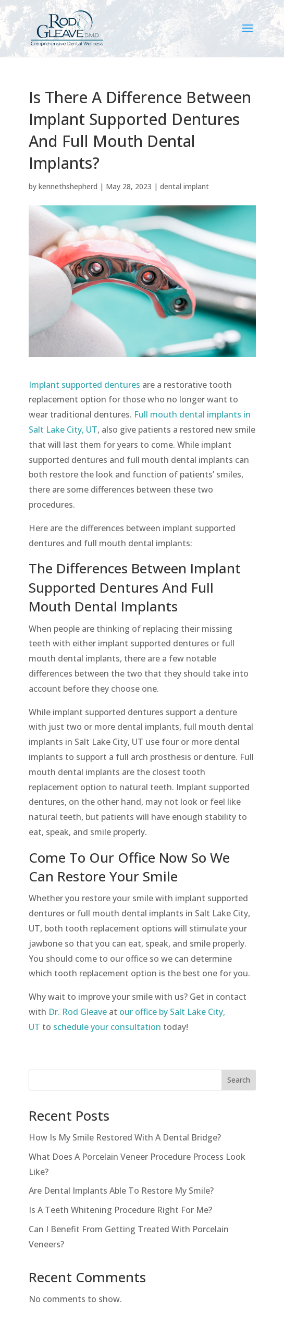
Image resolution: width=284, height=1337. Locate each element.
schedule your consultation (107, 1027)
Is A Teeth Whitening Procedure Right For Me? (120, 1210)
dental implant (184, 186)
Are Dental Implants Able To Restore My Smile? (121, 1190)
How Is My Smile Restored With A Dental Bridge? (125, 1137)
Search (238, 1080)
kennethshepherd (68, 186)
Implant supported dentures (84, 384)
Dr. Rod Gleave (77, 1011)
